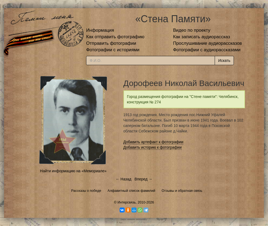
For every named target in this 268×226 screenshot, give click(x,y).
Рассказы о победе (86, 191)
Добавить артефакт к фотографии (153, 142)
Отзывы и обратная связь (182, 191)
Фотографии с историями (112, 49)
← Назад (123, 179)
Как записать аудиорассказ (201, 36)
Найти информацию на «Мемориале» (73, 171)
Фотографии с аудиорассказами (206, 49)
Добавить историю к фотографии (152, 147)
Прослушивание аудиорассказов (207, 43)
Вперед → (143, 179)
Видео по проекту (191, 30)
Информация (100, 30)
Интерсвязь (126, 202)
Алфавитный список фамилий (131, 191)
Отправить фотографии (111, 43)
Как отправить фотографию (115, 36)
